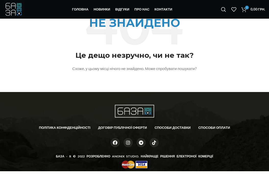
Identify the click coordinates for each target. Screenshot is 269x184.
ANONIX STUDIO (125, 156)
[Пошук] (223, 11)
